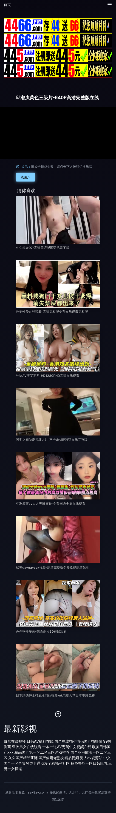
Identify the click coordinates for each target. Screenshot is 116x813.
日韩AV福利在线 (40, 741)
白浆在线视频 (15, 741)
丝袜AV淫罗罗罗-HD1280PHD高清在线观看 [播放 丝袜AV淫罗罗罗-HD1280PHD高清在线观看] (47, 376)
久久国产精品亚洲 (23, 757)
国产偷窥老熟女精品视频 (59, 757)
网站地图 (58, 800)
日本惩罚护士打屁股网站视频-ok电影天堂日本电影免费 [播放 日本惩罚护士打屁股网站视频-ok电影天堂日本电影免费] (55, 695)
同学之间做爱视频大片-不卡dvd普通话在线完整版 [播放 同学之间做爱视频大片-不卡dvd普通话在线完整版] (52, 439)
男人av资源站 (91, 757)
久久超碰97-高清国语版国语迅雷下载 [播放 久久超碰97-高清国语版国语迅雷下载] (42, 248)
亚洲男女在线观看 (26, 746)
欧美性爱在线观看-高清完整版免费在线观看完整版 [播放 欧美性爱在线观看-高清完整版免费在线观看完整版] (52, 312)
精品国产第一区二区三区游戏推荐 (42, 752)
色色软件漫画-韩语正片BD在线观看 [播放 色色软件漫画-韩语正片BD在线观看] (41, 631)
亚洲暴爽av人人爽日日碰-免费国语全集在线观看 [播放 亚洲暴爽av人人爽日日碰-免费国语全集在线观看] (50, 503)
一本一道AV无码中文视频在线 (66, 746)
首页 (7, 4)
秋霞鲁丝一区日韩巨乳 (89, 763)
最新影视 (20, 729)
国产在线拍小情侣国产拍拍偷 (78, 741)
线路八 (25, 177)
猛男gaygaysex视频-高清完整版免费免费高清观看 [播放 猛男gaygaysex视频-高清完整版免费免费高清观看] (52, 567)
